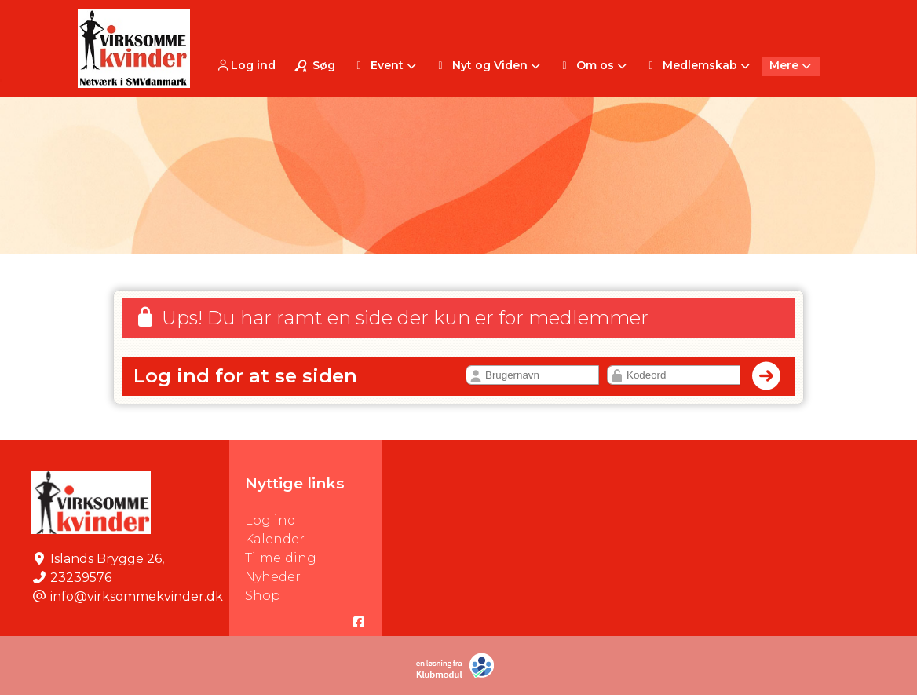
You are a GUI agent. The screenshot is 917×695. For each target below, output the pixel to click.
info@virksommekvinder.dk (136, 596)
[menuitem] (247, 64)
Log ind (245, 65)
